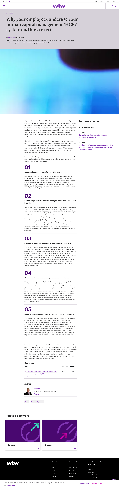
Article (27, 402)
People (54, 465)
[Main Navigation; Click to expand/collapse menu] (6, 6)
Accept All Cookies (97, 483)
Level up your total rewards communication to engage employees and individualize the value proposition (96, 147)
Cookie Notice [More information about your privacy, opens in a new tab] (11, 485)
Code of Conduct (92, 474)
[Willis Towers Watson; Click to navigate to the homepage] (59, 6)
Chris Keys (11, 37)
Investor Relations (104, 1)
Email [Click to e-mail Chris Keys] (37, 394)
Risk (53, 468)
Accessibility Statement (94, 467)
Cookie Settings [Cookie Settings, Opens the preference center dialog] (84, 483)
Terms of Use (91, 464)
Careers (114, 1)
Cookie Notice (91, 469)
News (95, 1)
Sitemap (71, 476)
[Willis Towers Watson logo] (12, 463)
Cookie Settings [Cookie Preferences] (92, 472)
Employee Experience (37, 402)
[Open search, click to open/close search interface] (112, 6)
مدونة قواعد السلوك (92, 477)
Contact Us (72, 473)
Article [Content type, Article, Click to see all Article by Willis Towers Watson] (9, 13)
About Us (54, 462)
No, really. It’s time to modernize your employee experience (93, 136)
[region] (59, 483)
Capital (54, 470)
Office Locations (74, 468)
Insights (54, 476)
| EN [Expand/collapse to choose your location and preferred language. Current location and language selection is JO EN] (7, 1)
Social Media (73, 470)
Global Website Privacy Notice (96, 461)
